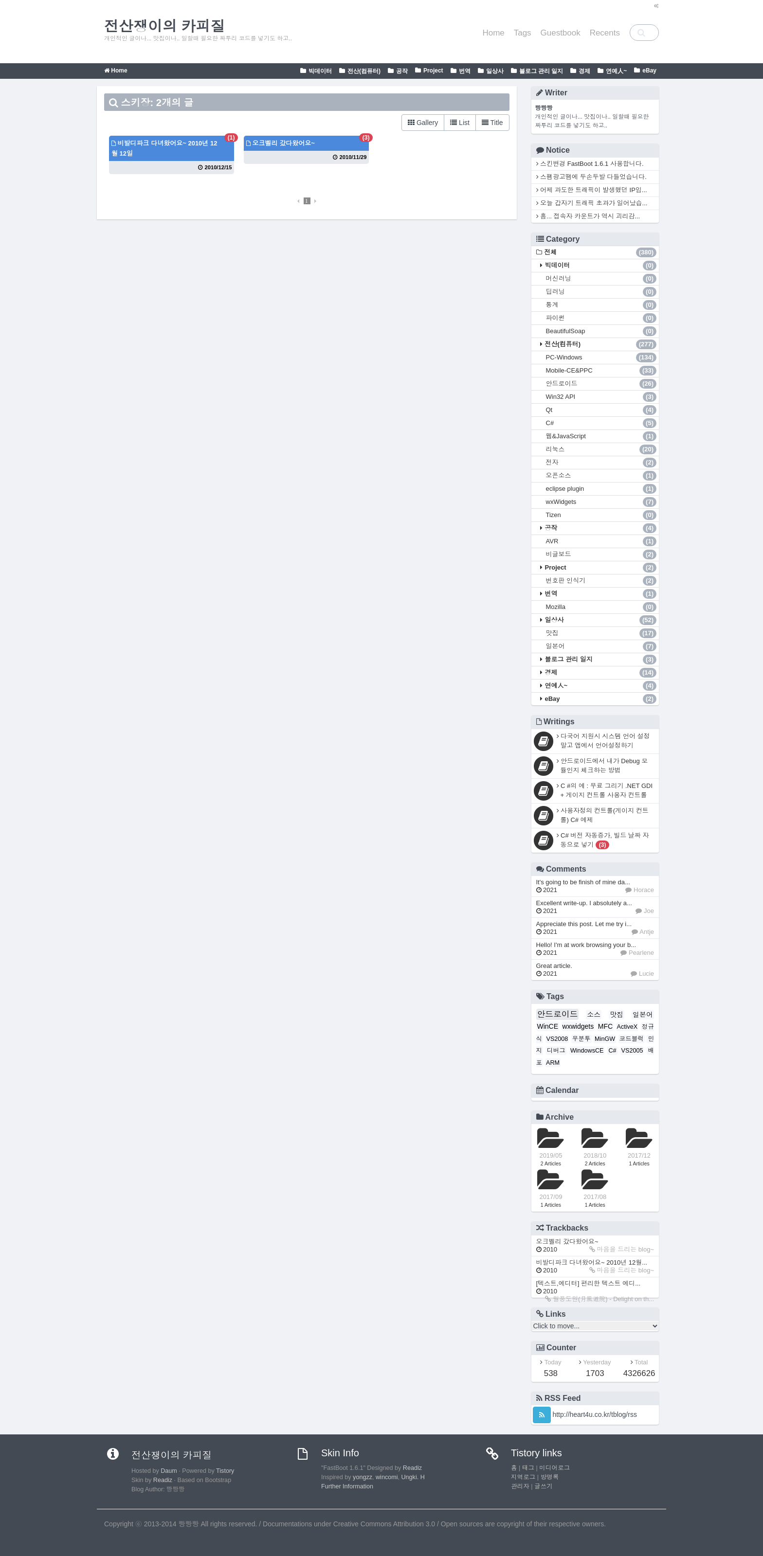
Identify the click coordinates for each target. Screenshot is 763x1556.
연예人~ (616, 71)
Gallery (423, 122)
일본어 (601, 646)
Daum (169, 1470)
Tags (522, 32)
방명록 (550, 1477)
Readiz (162, 1480)
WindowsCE (587, 1050)
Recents (605, 32)
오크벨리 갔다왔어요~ (280, 143)
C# (601, 423)
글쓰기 (543, 1486)
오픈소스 (601, 476)
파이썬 (601, 318)
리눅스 (601, 449)
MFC (605, 1026)
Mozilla (601, 607)
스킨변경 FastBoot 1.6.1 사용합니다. (590, 163)
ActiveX (627, 1026)
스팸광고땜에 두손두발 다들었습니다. (591, 176)
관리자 (520, 1486)
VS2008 (557, 1039)
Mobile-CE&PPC (601, 371)
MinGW (605, 1039)
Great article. (554, 969)
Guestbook (561, 32)
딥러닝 (601, 292)
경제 (584, 71)
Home (493, 32)
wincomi (387, 1477)
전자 (601, 462)
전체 (601, 252)
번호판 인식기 (601, 581)
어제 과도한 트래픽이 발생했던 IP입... (591, 190)
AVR (601, 541)
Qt (601, 410)
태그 (528, 1468)
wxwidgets (578, 1026)
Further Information (347, 1486)
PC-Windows (601, 357)
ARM (553, 1062)
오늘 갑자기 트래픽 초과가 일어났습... (592, 203)
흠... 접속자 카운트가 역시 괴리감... (588, 216)
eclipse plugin (601, 489)
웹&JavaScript (601, 436)
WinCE (548, 1026)
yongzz (362, 1477)
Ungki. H (413, 1477)
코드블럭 (631, 1039)
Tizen (601, 515)
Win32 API (601, 397)
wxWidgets (601, 502)
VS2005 (632, 1050)
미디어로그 (554, 1468)
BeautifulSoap (601, 331)
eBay (649, 70)
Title (492, 122)
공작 (402, 71)
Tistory (225, 1470)
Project (433, 70)
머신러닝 (601, 279)
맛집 (601, 633)
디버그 (556, 1050)
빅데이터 (320, 71)
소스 (593, 1015)
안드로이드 (601, 384)
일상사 (495, 71)
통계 (601, 305)
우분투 (581, 1039)
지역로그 (523, 1477)
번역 (465, 71)
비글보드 (601, 554)
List (460, 122)
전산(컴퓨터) (364, 71)
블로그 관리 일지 (541, 71)
